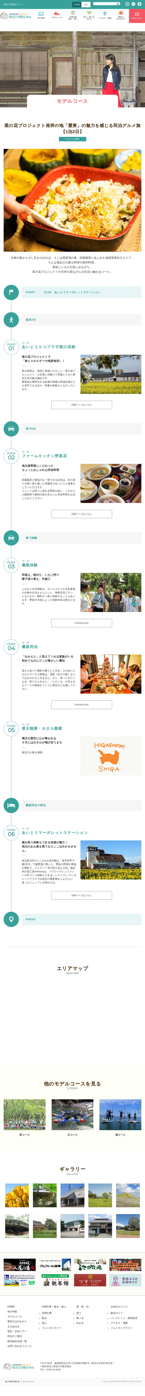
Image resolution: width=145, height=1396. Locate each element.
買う (78, 1323)
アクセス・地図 (119, 1333)
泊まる (80, 1333)
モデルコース (14, 1326)
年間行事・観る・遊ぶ (54, 1316)
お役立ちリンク (119, 1316)
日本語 (77, 4)
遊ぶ (44, 1333)
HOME (11, 1316)
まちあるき (13, 1336)
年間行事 (47, 1323)
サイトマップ (28, 1392)
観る (44, 1328)
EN (86, 4)
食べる (80, 1328)
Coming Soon (82, 628)
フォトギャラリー (51, 1338)
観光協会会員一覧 (17, 1351)
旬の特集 (12, 1321)
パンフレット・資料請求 (124, 1328)
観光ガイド (117, 1323)
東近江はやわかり (17, 1331)
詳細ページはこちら (81, 406)
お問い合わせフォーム (19, 1356)
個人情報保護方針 (12, 1392)
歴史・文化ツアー (17, 1341)
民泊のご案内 (14, 1346)
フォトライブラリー (122, 1338)
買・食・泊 (82, 1316)
